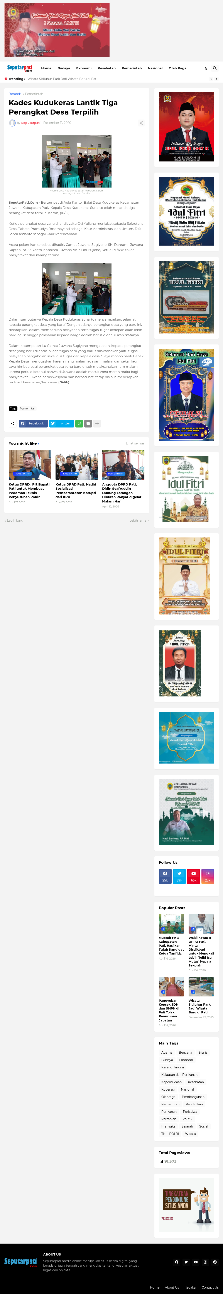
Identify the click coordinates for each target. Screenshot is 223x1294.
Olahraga (168, 1097)
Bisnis (203, 1052)
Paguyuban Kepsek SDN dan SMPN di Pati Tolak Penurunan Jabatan (169, 1010)
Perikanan (169, 1112)
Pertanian (168, 1119)
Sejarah (187, 1126)
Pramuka (168, 1126)
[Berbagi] (141, 123)
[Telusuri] (215, 68)
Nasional (155, 68)
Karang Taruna (172, 1067)
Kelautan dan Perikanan (179, 1075)
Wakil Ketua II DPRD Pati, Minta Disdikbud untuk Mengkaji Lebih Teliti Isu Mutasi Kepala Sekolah (201, 951)
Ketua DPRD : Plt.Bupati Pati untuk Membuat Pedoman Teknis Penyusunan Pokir (29, 490)
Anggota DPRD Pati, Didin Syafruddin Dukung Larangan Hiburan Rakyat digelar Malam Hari (121, 492)
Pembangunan (193, 1097)
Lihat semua (135, 443)
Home (46, 68)
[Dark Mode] (206, 68)
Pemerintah (132, 68)
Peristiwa (190, 1112)
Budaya (63, 68)
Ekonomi (84, 68)
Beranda (15, 94)
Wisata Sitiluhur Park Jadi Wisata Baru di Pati (62, 79)
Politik (187, 1119)
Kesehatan (107, 68)
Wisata (190, 1134)
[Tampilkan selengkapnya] (97, 423)
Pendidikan (194, 1104)
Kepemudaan (171, 1082)
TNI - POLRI (170, 1134)
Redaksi (190, 1287)
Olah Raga (177, 68)
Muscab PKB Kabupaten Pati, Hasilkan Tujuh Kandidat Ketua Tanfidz (171, 946)
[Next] (216, 79)
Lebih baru (15, 520)
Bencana (185, 1052)
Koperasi (168, 1089)
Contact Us (210, 1287)
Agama (166, 1052)
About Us (172, 1287)
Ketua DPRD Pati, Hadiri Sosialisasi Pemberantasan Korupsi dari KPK (76, 490)
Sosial (203, 1126)
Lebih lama (138, 520)
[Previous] (211, 79)
